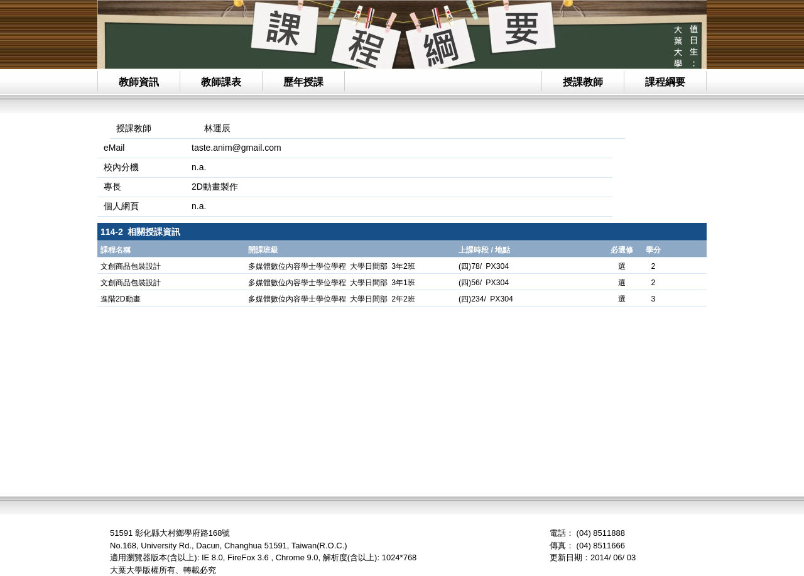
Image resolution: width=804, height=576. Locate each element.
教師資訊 (139, 82)
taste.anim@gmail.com (236, 148)
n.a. (199, 206)
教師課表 (221, 82)
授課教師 (583, 82)
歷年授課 (303, 82)
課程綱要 (665, 82)
